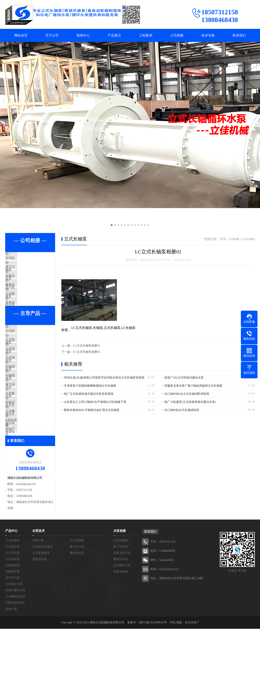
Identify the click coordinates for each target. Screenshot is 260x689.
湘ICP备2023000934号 (153, 682)
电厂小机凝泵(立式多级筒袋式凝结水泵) (190, 402)
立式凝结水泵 (24, 307)
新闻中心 (83, 35)
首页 (223, 239)
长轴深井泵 (23, 400)
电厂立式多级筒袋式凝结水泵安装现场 (88, 394)
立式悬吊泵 (23, 363)
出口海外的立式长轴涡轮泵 (181, 410)
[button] (112, 225)
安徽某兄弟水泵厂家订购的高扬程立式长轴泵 (193, 386)
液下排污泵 (23, 425)
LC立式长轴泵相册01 (86, 346)
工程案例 (145, 35)
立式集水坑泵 (24, 437)
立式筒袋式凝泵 (42, 606)
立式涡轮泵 (23, 388)
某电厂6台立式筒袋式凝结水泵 (184, 378)
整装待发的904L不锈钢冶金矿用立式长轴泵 (92, 410)
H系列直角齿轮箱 (27, 474)
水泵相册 (119, 591)
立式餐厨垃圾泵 (26, 461)
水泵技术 (38, 591)
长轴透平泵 (23, 412)
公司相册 (176, 35)
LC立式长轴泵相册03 (86, 352)
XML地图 (176, 682)
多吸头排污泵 (24, 283)
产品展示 (114, 35)
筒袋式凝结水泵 (26, 449)
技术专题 (208, 35)
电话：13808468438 (162, 611)
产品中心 (11, 591)
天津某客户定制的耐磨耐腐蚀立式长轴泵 (90, 386)
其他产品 (21, 486)
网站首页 (20, 35)
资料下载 (38, 600)
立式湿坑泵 (23, 376)
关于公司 (52, 35)
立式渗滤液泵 (41, 613)
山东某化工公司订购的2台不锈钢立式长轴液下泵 (95, 402)
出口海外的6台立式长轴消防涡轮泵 (186, 394)
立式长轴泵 (23, 258)
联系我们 (239, 35)
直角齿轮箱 (23, 320)
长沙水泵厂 (192, 682)
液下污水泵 (23, 271)
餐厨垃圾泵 (23, 295)
